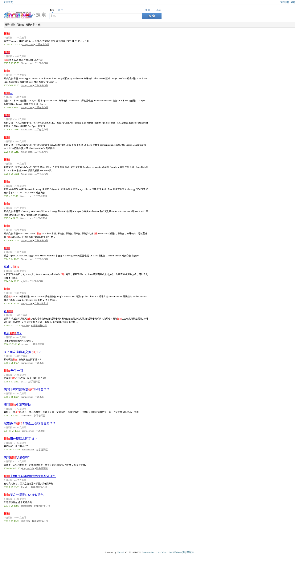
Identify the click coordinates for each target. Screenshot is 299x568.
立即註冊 (284, 2)
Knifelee (25, 487)
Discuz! (120, 552)
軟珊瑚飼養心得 (39, 325)
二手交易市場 (42, 44)
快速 (147, 10)
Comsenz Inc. (148, 552)
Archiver (162, 552)
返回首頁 (8, 2)
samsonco (26, 344)
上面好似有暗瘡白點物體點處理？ (30, 476)
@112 (24, 381)
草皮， (11, 266)
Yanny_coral (28, 44)
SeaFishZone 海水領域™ (181, 552)
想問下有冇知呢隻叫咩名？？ (27, 389)
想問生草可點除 (17, 404)
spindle (24, 281)
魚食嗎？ (13, 333)
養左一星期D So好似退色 (23, 494)
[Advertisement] (150, 536)
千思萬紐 (39, 363)
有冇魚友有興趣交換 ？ (22, 352)
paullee (25, 325)
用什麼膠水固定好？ (20, 438)
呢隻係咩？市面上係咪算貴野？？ (30, 423)
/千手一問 (13, 370)
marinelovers (27, 363)
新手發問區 (38, 344)
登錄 (293, 2)
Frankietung (26, 505)
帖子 (52, 10)
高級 (158, 10)
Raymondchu (26, 415)
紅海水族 (25, 521)
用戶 (60, 10)
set (8, 93)
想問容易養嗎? (17, 457)
